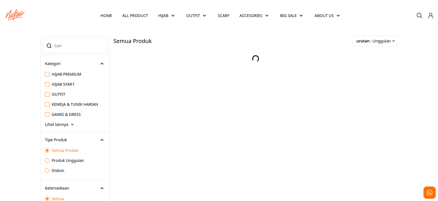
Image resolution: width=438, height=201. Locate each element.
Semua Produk (61, 150)
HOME (106, 15)
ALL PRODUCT (135, 15)
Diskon (54, 170)
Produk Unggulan (64, 160)
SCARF (223, 15)
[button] (431, 16)
